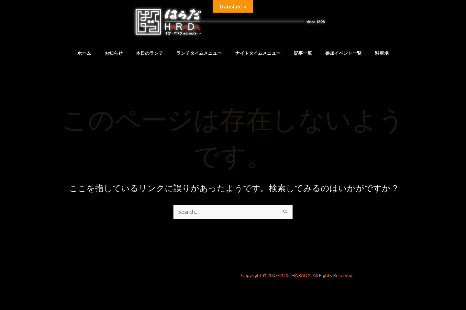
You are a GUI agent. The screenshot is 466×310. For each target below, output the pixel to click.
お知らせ (108, 53)
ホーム (76, 53)
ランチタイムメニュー (198, 53)
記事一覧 (306, 53)
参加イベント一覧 (349, 53)
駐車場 (389, 53)
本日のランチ (146, 53)
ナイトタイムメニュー (259, 53)
